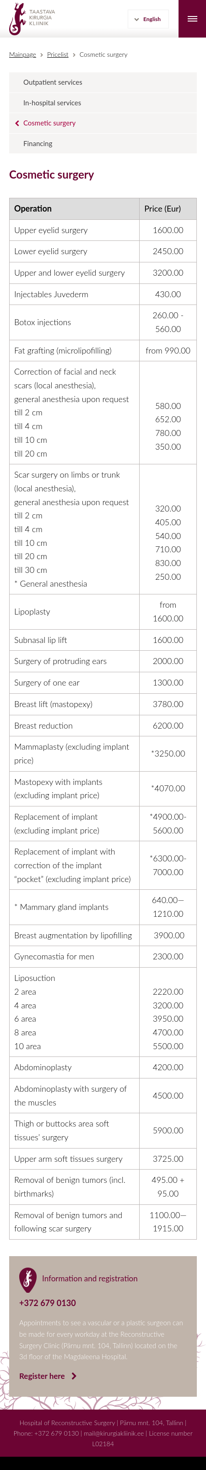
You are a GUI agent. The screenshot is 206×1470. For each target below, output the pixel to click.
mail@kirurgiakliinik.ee (114, 1433)
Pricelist (58, 54)
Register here (43, 1376)
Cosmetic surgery (104, 54)
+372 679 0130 (56, 1433)
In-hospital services (52, 102)
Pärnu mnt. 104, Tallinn (151, 1422)
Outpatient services (52, 82)
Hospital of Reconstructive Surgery (67, 1422)
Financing (37, 143)
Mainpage (22, 54)
